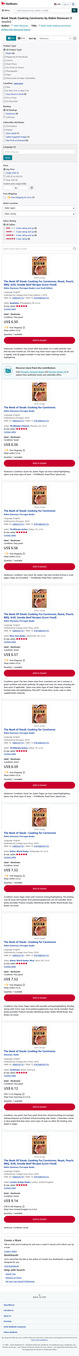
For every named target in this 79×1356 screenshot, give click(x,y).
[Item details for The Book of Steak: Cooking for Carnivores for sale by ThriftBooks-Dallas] (39, 495)
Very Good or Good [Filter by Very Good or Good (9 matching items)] (14, 94)
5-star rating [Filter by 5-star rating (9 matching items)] (18, 239)
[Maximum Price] (23, 188)
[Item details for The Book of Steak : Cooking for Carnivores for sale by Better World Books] (39, 817)
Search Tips (11, 1274)
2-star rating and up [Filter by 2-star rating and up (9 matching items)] (21, 228)
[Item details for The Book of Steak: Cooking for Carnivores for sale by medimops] (39, 1036)
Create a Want (10, 1251)
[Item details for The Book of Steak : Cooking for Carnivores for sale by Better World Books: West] (39, 926)
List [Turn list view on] (11, 38)
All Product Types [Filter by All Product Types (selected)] (12, 49)
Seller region (10, 208)
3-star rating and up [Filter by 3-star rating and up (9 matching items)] (21, 232)
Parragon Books (37, 372)
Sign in (66, 4)
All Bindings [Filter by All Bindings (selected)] (10, 110)
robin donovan (20, 25)
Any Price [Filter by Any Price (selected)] (9, 169)
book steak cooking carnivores (56, 25)
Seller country (10, 214)
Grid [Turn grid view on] (21, 38)
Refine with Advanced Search (15, 29)
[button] (74, 248)
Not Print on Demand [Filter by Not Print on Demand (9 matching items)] (15, 140)
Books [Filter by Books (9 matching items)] (8, 53)
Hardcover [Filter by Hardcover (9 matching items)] (10, 114)
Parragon (25, 372)
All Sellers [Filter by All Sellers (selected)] (11, 224)
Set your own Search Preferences (20, 1281)
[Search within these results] (39, 248)
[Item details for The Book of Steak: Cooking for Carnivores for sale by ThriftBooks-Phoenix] (39, 392)
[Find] (74, 10)
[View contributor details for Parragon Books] (27, 288)
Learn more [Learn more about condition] (18, 83)
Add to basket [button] (39, 340)
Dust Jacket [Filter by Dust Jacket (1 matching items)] (11, 133)
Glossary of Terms (14, 1278)
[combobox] (43, 10)
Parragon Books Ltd (57, 372)
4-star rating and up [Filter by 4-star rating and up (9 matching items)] (21, 235)
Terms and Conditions (39, 1340)
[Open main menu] (6, 10)
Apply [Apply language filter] (7, 158)
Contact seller (10, 309)
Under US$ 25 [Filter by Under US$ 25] (11, 173)
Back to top (39, 1297)
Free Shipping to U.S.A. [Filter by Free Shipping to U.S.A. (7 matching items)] (19, 197)
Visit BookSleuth (11, 1266)
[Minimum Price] (8, 188)
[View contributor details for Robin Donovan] (11, 288)
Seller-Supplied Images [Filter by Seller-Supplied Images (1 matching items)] (16, 137)
